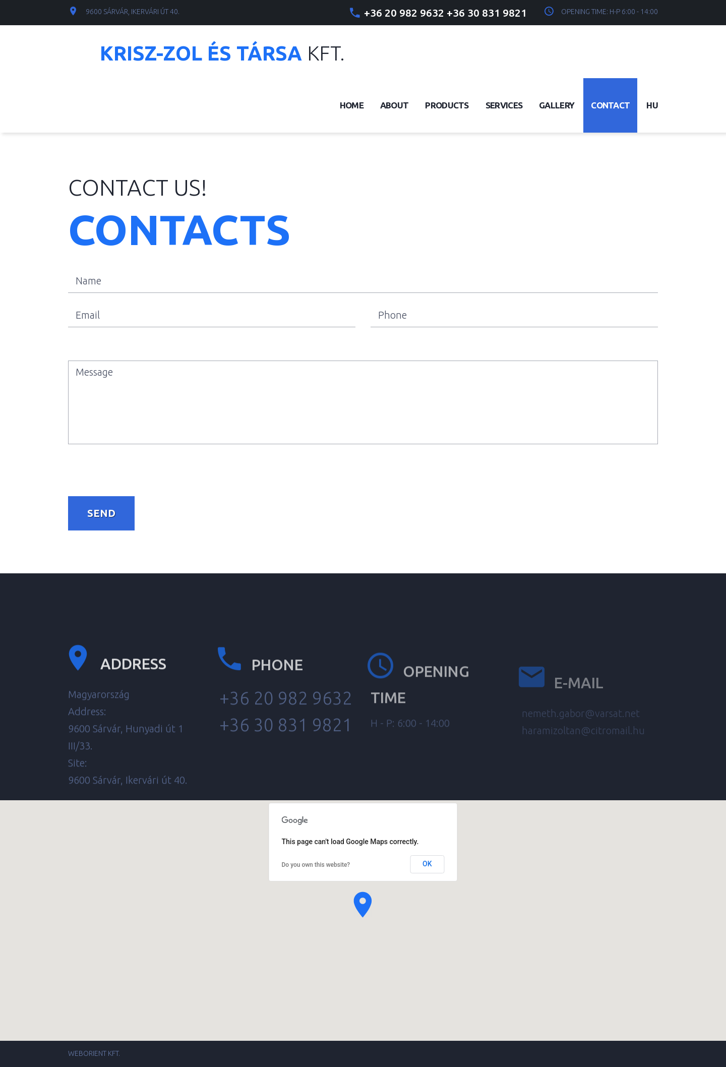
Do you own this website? (316, 864)
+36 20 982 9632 (404, 13)
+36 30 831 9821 (487, 13)
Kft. (222, 53)
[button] (363, 904)
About (394, 105)
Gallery (556, 105)
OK (427, 864)
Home (352, 105)
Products (446, 105)
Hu (652, 105)
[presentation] (144, 466)
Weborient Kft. (94, 1053)
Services (504, 105)
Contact (610, 105)
